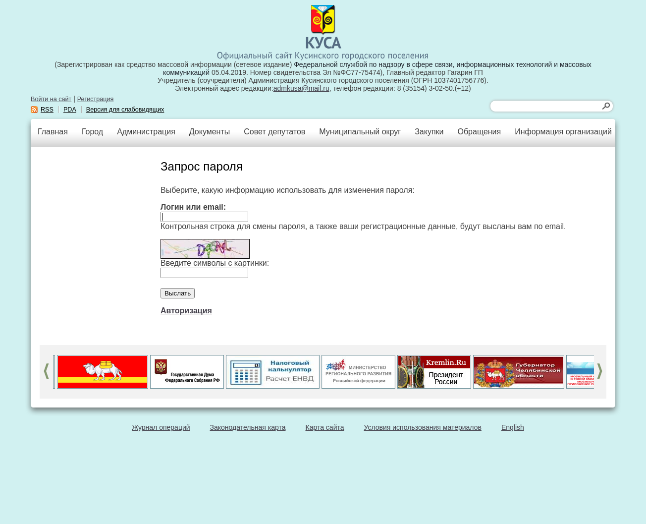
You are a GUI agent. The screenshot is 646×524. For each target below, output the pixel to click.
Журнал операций (161, 427)
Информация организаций (563, 131)
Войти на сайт (51, 99)
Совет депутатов (274, 131)
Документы (209, 131)
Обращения (479, 131)
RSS (47, 109)
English (512, 427)
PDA (69, 109)
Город (92, 131)
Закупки (429, 131)
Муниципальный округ (360, 131)
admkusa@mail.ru (301, 88)
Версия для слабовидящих (125, 109)
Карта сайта (325, 427)
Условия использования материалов (423, 427)
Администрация (146, 131)
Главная (53, 131)
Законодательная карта (248, 427)
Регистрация (95, 99)
